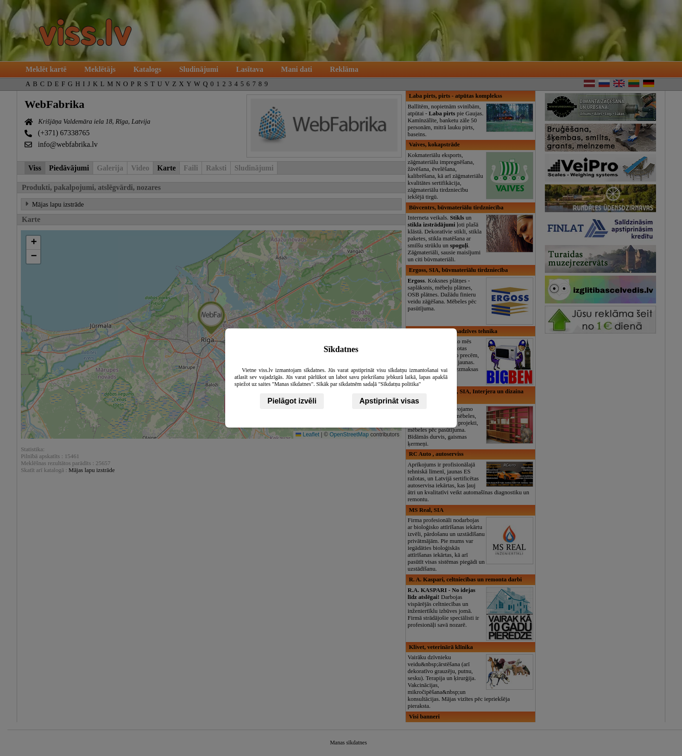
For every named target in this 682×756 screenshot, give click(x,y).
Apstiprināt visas (389, 401)
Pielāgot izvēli (291, 401)
